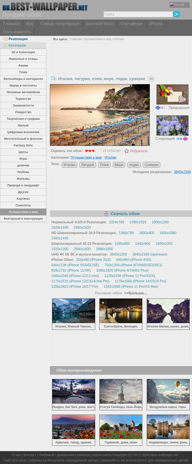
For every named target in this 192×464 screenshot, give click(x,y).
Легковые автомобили (23, 92)
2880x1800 (104, 249)
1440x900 (142, 243)
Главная (11, 23)
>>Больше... (135, 293)
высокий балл (100, 23)
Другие (23, 192)
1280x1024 (137, 222)
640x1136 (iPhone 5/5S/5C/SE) (75, 265)
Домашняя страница (73, 455)
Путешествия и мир (23, 212)
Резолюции (15, 39)
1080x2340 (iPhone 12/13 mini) (75, 276)
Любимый (46, 455)
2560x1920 (82, 227)
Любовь (23, 172)
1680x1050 (164, 243)
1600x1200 (160, 222)
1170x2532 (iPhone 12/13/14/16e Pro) (80, 281)
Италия (119, 39)
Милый (23, 125)
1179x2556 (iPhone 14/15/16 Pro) (140, 281)
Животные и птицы (23, 59)
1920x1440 (59, 227)
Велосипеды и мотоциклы (23, 79)
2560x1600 (82, 249)
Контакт (30, 455)
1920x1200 (59, 249)
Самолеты (23, 205)
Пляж (23, 72)
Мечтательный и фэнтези (23, 138)
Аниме (23, 65)
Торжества (23, 98)
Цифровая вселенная (23, 132)
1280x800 (122, 243)
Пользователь (17, 31)
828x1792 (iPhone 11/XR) (71, 270)
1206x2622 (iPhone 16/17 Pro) (74, 286)
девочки (23, 165)
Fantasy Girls (23, 145)
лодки (133, 165)
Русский (177, 4)
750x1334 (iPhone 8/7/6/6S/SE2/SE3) (133, 265)
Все (29, 23)
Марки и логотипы (23, 85)
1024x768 (116, 222)
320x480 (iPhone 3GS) (93, 260)
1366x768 (126, 233)
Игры (23, 158)
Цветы (23, 152)
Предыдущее (172, 97)
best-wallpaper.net (164, 455)
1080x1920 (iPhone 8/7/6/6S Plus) (122, 270)
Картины (23, 198)
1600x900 (146, 233)
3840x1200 (118, 254)
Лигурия (87, 165)
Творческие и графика (23, 118)
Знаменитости (23, 105)
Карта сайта (102, 455)
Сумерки (151, 165)
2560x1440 (59, 238)
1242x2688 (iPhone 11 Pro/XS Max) (131, 286)
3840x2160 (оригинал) (149, 254)
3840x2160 (182, 172)
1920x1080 (168, 233)
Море (119, 165)
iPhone (156, 23)
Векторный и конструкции (23, 218)
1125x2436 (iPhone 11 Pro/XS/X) (129, 276)
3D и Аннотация (23, 52)
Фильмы (23, 178)
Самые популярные (60, 23)
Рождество (23, 112)
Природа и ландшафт (23, 185)
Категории (14, 45)
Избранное (138, 151)
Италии (69, 165)
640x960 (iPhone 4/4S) (133, 260)
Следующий (172, 127)
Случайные (131, 23)
